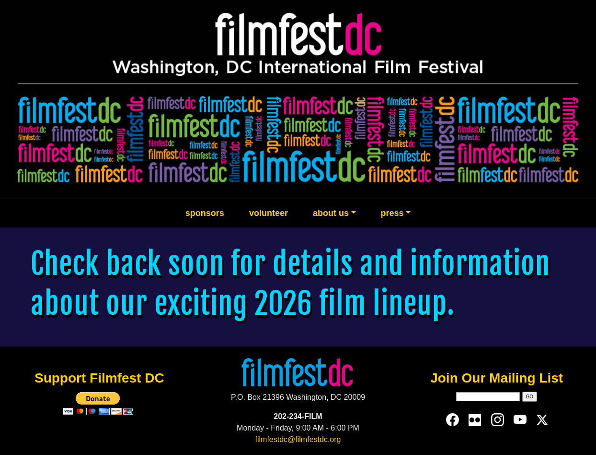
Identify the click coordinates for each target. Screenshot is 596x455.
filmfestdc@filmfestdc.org (298, 439)
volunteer (268, 213)
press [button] (392, 213)
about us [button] (331, 213)
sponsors (204, 213)
